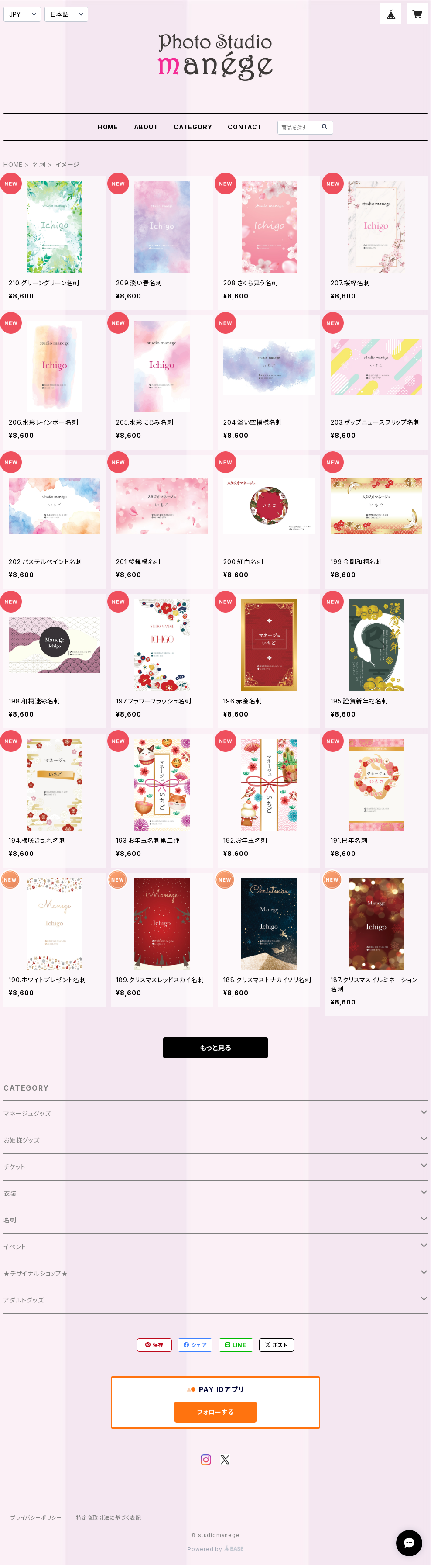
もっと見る (215, 1047)
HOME (108, 127)
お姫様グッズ (21, 1140)
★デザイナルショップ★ (35, 1273)
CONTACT (245, 127)
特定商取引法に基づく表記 (108, 1517)
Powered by (215, 1549)
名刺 (39, 164)
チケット (14, 1166)
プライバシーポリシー (36, 1517)
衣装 (10, 1193)
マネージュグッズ (27, 1113)
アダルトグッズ (23, 1300)
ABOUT (146, 127)
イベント (14, 1246)
